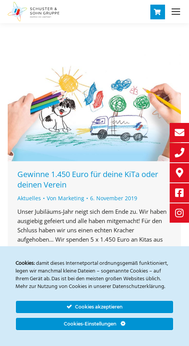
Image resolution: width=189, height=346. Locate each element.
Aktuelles (29, 198)
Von (65, 198)
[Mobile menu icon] (175, 11)
